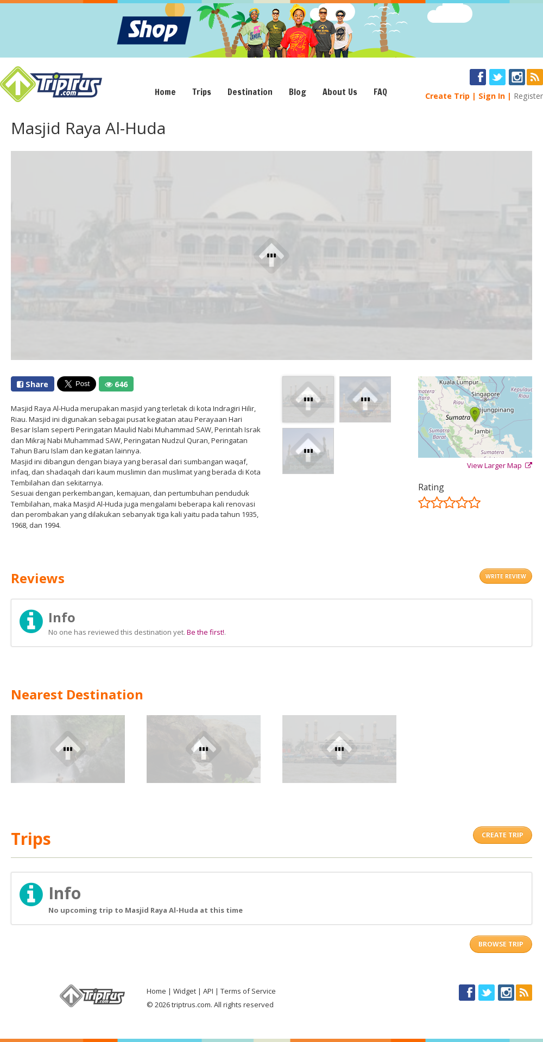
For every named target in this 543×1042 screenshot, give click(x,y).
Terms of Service (248, 991)
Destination (250, 92)
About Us (340, 92)
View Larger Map (499, 465)
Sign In (491, 96)
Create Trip (447, 96)
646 (116, 384)
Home (165, 92)
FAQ (380, 92)
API (208, 991)
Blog (297, 92)
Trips (201, 92)
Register (528, 96)
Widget (184, 991)
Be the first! (205, 632)
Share (32, 384)
